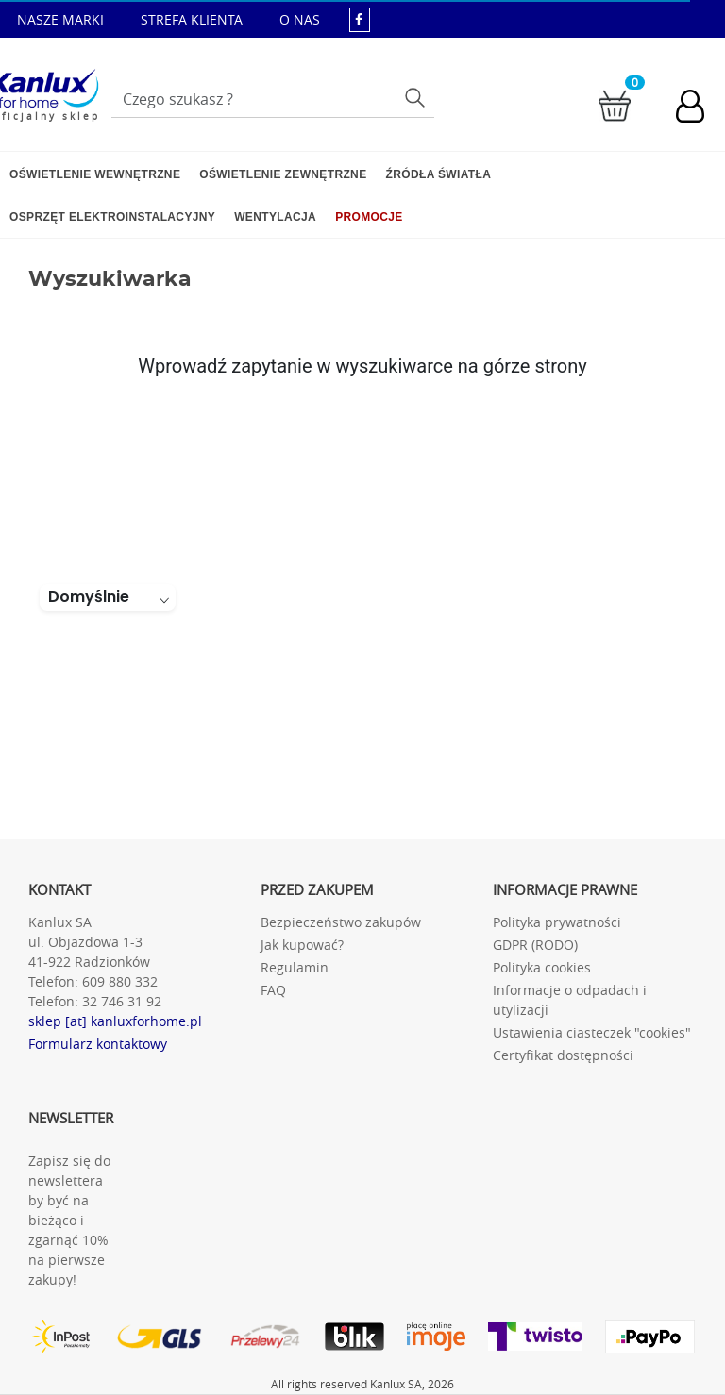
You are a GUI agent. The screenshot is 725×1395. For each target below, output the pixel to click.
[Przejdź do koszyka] (615, 104)
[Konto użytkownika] (699, 108)
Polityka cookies (542, 967)
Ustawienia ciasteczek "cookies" (592, 1032)
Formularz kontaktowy (97, 1044)
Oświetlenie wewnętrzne (94, 174)
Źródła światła (439, 174)
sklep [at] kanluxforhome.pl (115, 1021)
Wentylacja (275, 217)
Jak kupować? (302, 945)
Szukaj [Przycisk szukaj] (416, 97)
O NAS (299, 19)
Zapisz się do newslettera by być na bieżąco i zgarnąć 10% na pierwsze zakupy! (69, 1220)
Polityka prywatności (557, 922)
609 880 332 (120, 981)
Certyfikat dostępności (563, 1055)
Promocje (369, 217)
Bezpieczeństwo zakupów (341, 922)
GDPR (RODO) (535, 945)
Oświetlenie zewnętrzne (282, 174)
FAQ (273, 990)
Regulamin (295, 967)
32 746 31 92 (121, 1001)
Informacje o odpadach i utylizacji (570, 1000)
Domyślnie (88, 596)
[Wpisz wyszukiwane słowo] (272, 99)
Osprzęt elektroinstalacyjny (112, 217)
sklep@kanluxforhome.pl (408, 58)
